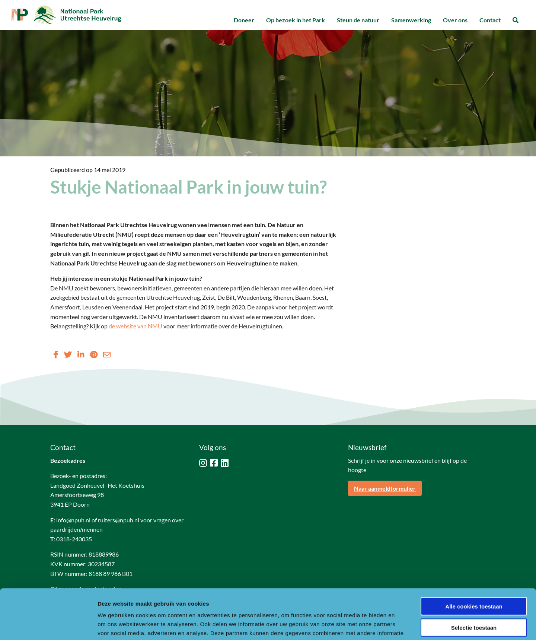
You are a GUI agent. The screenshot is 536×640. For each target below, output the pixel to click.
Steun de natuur (358, 19)
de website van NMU (135, 325)
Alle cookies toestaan (473, 559)
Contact (490, 19)
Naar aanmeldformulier (385, 488)
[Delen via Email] (107, 354)
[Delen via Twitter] (67, 354)
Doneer (244, 19)
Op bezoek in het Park (295, 19)
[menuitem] (244, 20)
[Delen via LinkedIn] (80, 354)
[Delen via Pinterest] (93, 354)
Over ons (455, 19)
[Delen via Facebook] (55, 354)
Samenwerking (411, 19)
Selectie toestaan (474, 580)
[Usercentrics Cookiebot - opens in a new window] (48, 625)
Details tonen (402, 625)
